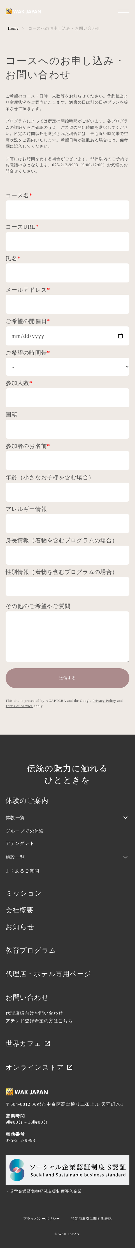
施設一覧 (15, 857)
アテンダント (20, 843)
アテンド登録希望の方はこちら (39, 1020)
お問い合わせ (27, 997)
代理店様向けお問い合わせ (34, 1013)
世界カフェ (28, 1043)
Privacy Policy (104, 701)
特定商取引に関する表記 (91, 1219)
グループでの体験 (25, 831)
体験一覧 (15, 817)
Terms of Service (19, 706)
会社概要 (20, 910)
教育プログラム (31, 950)
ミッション (24, 893)
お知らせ (20, 927)
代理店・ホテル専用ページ (48, 974)
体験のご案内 (27, 800)
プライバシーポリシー (41, 1219)
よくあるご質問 (22, 870)
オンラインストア (39, 1067)
